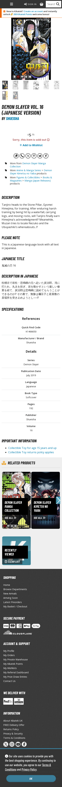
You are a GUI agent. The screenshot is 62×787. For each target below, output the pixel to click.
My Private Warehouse (15, 659)
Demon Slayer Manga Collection (28, 165)
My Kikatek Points (13, 663)
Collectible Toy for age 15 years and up (32, 448)
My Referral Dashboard (16, 672)
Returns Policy (11, 729)
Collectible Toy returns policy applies (31, 452)
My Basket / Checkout (15, 606)
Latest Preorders (12, 602)
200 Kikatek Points (22, 14)
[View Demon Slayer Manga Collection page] (30, 500)
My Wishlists (10, 668)
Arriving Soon (10, 597)
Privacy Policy (29, 769)
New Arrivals (10, 593)
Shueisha (12, 118)
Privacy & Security (13, 733)
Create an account (33, 11)
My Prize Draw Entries (15, 676)
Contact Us (9, 681)
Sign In (30, 4)
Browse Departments (15, 589)
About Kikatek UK (12, 720)
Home (6, 584)
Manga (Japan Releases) (37, 180)
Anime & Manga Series (28, 170)
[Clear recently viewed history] (16, 550)
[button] (58, 500)
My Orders (9, 655)
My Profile (8, 650)
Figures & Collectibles (28, 177)
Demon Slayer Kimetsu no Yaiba (31, 172)
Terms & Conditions (14, 737)
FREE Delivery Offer (13, 725)
